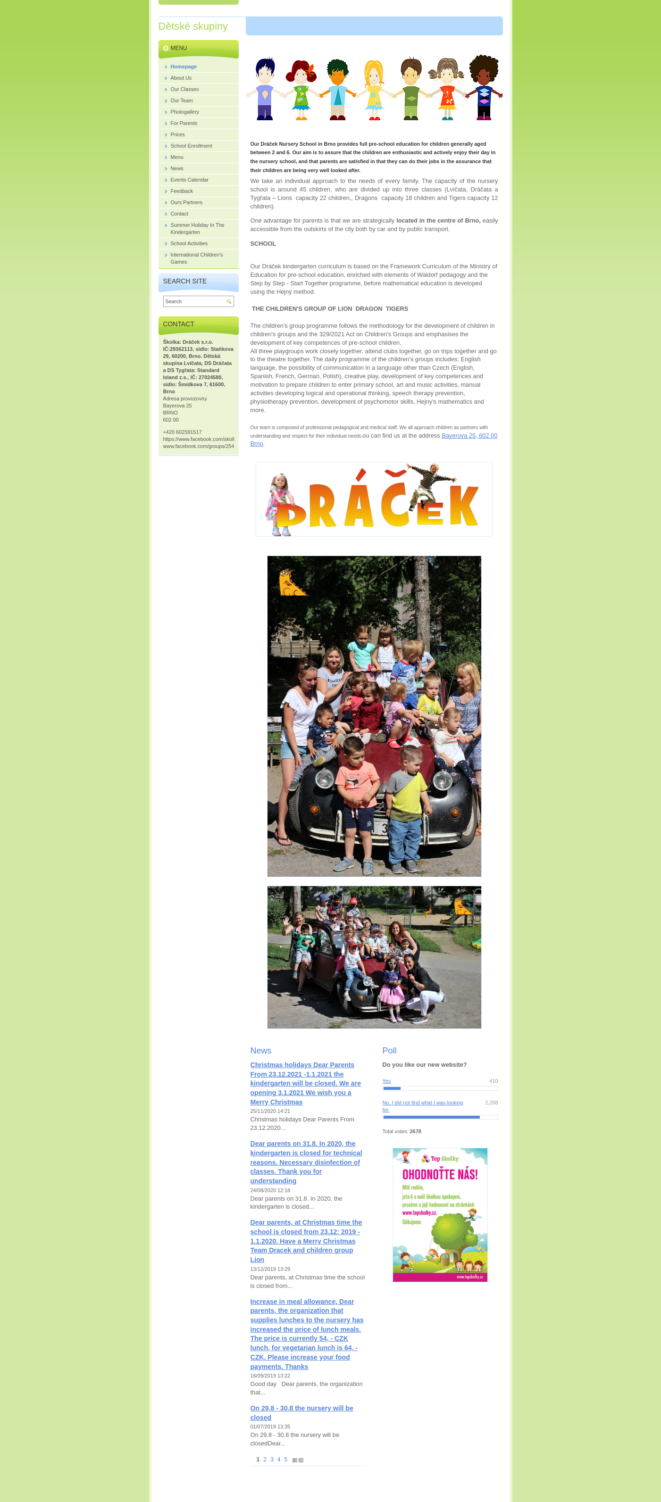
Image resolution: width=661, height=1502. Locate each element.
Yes (387, 1081)
